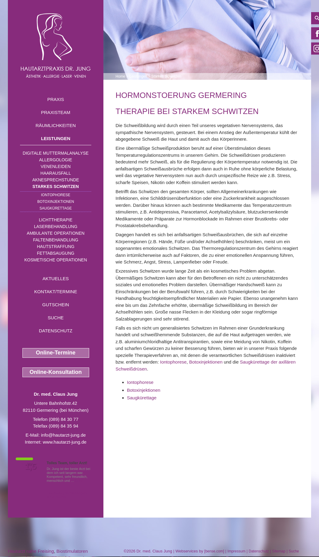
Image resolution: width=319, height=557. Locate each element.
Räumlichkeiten (55, 125)
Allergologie (55, 159)
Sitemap (278, 551)
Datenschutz (55, 330)
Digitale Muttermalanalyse (56, 153)
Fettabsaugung (55, 253)
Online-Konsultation (56, 372)
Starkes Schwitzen (55, 186)
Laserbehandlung (55, 226)
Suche (56, 317)
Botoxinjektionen (55, 202)
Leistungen (55, 138)
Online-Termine (56, 353)
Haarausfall (55, 173)
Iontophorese (55, 195)
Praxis (55, 99)
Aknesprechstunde (55, 179)
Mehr (79, 480)
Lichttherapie (55, 219)
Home (120, 76)
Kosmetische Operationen (55, 259)
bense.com (214, 551)
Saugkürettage (55, 208)
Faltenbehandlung (55, 239)
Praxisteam (55, 112)
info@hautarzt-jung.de (63, 435)
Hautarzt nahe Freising (31, 551)
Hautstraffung (56, 246)
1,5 (30, 466)
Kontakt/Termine (55, 291)
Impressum (236, 551)
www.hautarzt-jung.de (64, 442)
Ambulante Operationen (55, 233)
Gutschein (55, 304)
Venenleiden (56, 166)
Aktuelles (55, 278)
